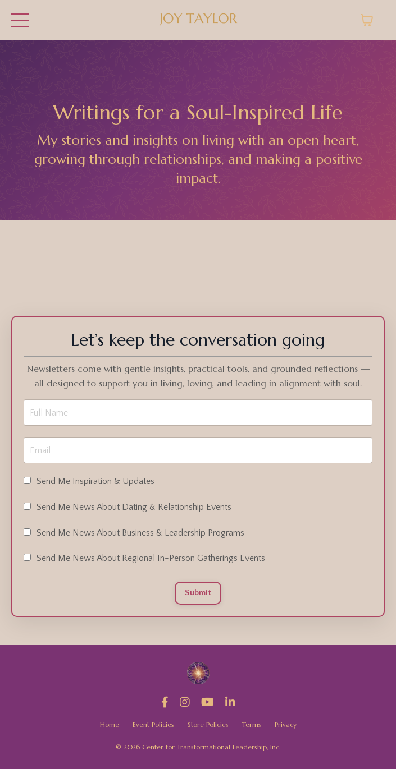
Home (109, 724)
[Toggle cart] (367, 20)
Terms (251, 724)
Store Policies (208, 724)
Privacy (286, 724)
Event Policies (153, 724)
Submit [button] (198, 592)
